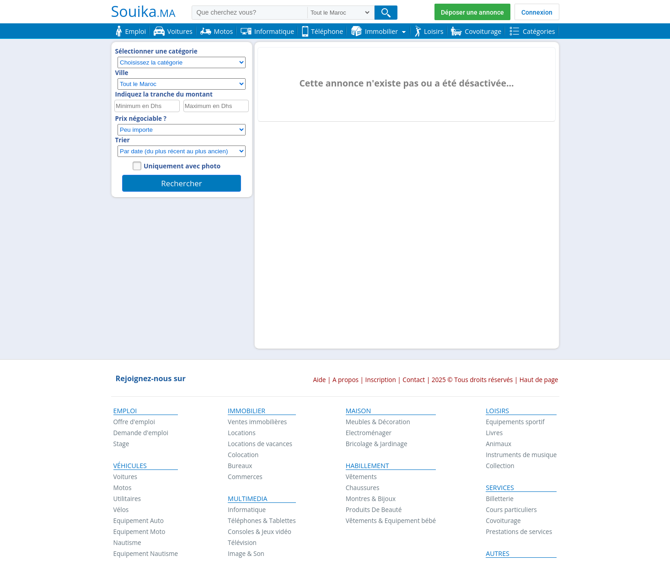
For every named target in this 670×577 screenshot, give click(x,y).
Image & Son (246, 553)
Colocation (243, 454)
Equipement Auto (138, 520)
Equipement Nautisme (145, 553)
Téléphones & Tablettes (262, 520)
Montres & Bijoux (371, 498)
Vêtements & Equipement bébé (391, 520)
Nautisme (127, 542)
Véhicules (130, 466)
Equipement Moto (139, 531)
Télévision (242, 542)
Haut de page (539, 379)
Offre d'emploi (134, 421)
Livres (494, 432)
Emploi (125, 411)
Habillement (367, 466)
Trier (122, 140)
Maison (358, 411)
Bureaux (240, 465)
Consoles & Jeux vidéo (259, 531)
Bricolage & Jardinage (376, 443)
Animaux (498, 443)
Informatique (247, 509)
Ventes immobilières (257, 421)
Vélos (121, 509)
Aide (319, 379)
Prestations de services (519, 531)
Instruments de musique (521, 454)
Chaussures (363, 487)
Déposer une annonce (472, 12)
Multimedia (248, 499)
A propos (345, 379)
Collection (500, 465)
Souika (143, 11)
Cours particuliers (511, 509)
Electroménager (368, 432)
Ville (122, 73)
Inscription (380, 379)
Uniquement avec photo (182, 166)
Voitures (125, 476)
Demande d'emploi (140, 432)
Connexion (536, 12)
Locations (242, 432)
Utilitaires (127, 498)
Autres (497, 554)
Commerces (245, 476)
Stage (121, 443)
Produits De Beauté (374, 509)
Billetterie (500, 498)
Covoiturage (503, 520)
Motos (122, 487)
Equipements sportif (515, 421)
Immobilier (246, 411)
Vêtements (361, 476)
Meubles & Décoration (378, 421)
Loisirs (497, 411)
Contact (413, 379)
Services (500, 488)
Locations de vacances (260, 443)
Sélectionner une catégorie (156, 51)
